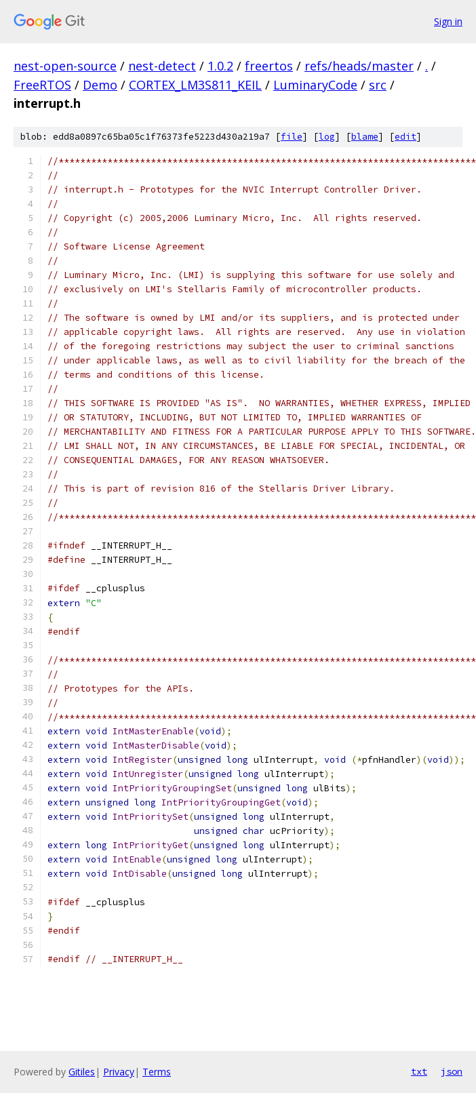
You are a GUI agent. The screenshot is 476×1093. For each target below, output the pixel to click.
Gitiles (81, 1071)
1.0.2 (220, 66)
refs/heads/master (359, 66)
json (451, 1071)
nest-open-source (65, 66)
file (291, 136)
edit (405, 136)
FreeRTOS (42, 85)
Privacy (118, 1071)
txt (419, 1071)
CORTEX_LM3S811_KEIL (195, 85)
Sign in (448, 21)
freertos (269, 66)
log (327, 136)
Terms (156, 1071)
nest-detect (162, 66)
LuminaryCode (315, 85)
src (377, 85)
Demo (100, 85)
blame (364, 136)
